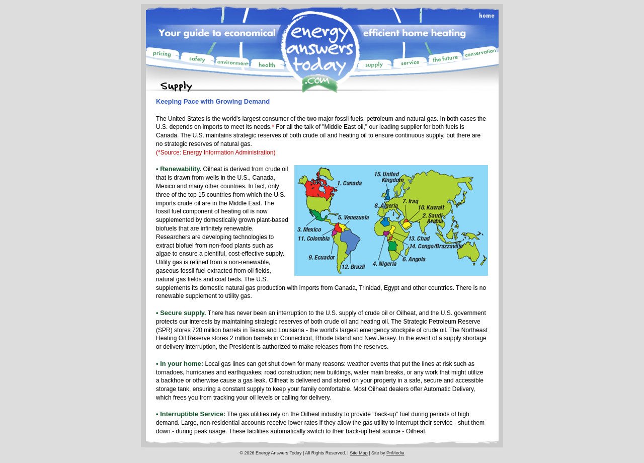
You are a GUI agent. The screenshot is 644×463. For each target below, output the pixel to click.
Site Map (359, 452)
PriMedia (395, 452)
